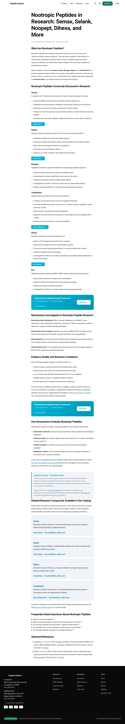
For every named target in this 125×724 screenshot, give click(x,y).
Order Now (83, 302)
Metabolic (56, 689)
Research (79, 3)
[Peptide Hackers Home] (14, 3)
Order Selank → (38, 158)
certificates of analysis (83, 393)
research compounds (55, 490)
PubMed (45, 648)
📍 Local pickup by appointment (13, 703)
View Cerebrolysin (40, 597)
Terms (103, 678)
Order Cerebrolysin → (39, 227)
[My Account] (95, 3)
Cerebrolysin (38, 586)
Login (117, 3)
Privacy (103, 682)
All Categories (57, 678)
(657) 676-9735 (9, 699)
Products (64, 3)
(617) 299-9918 (9, 687)
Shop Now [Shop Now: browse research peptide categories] (107, 3)
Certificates (80, 678)
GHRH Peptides (58, 682)
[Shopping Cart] (100, 3)
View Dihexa (37, 576)
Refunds (103, 686)
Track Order (80, 689)
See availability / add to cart (55, 532)
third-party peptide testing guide (46, 463)
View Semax (37, 532)
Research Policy (106, 693)
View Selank (37, 554)
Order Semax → (38, 124)
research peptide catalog (43, 607)
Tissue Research (58, 686)
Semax (36, 521)
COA (71, 3)
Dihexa (36, 564)
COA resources (85, 493)
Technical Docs (82, 682)
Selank (36, 543)
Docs (87, 3)
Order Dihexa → (38, 264)
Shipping (104, 689)
